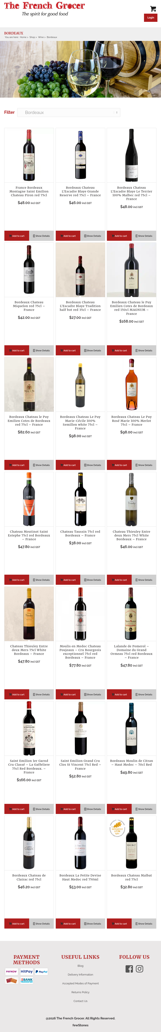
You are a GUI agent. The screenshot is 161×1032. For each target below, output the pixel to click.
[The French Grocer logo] (44, 9)
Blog (80, 965)
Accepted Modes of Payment (80, 983)
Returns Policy (80, 992)
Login (150, 17)
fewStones (80, 1025)
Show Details (41, 236)
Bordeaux (13, 33)
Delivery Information (80, 974)
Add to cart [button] (16, 236)
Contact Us (80, 1001)
